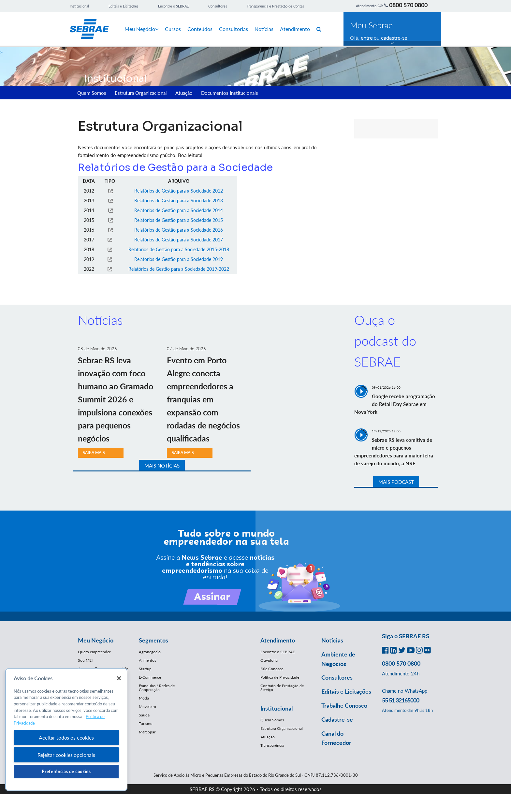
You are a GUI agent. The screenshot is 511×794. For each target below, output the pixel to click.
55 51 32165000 (400, 700)
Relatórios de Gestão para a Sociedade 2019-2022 (178, 269)
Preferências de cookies (66, 771)
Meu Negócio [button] (95, 640)
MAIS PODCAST (396, 482)
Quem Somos (91, 93)
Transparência (272, 745)
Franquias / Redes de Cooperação (157, 687)
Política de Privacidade (279, 677)
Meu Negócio (141, 29)
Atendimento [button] (277, 640)
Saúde (144, 715)
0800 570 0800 (408, 4)
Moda (144, 698)
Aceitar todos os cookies (66, 737)
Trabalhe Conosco (344, 705)
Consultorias (233, 29)
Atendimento (295, 29)
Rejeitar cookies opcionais (66, 755)
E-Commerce (150, 677)
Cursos (173, 29)
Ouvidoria (269, 660)
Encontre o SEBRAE (173, 6)
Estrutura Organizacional (141, 93)
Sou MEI (85, 660)
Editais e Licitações (124, 6)
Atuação (184, 93)
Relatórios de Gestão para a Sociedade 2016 (178, 230)
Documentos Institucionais (229, 93)
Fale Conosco (272, 668)
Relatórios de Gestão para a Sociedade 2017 (178, 239)
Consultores (217, 6)
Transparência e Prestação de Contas (275, 6)
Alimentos (147, 660)
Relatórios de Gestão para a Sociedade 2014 (178, 210)
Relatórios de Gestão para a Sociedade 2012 (178, 191)
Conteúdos (199, 29)
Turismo (146, 723)
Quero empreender (94, 651)
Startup (145, 668)
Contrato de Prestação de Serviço (282, 687)
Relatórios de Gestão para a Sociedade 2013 (178, 200)
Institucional (79, 6)
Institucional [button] (276, 708)
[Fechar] (119, 678)
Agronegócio (150, 651)
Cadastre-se (337, 719)
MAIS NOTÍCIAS (162, 466)
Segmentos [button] (153, 640)
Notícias (264, 29)
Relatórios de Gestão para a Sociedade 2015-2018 (178, 249)
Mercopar (147, 731)
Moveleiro (147, 706)
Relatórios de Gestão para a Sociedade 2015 (178, 220)
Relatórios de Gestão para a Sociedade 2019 (178, 259)
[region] (66, 729)
